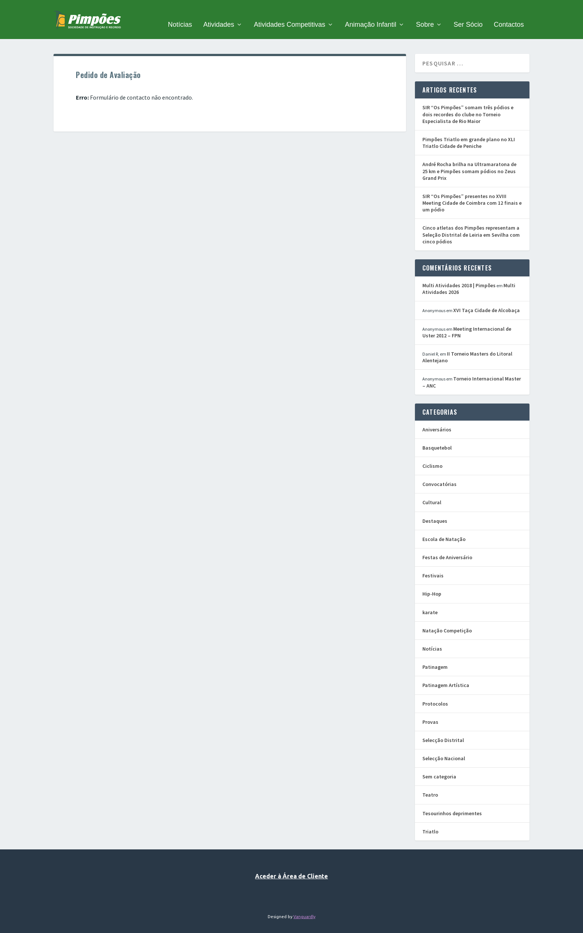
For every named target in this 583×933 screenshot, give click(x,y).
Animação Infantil (370, 15)
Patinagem (435, 657)
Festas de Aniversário (447, 548)
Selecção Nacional (443, 749)
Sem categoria (439, 767)
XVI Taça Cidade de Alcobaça (486, 301)
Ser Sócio (468, 15)
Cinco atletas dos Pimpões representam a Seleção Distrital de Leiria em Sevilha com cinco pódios (471, 225)
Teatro (430, 785)
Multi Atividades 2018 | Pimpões (459, 276)
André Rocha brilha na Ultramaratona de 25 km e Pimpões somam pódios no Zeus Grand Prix (469, 162)
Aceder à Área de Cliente (291, 867)
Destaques (434, 511)
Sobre (425, 15)
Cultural (431, 493)
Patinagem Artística (445, 676)
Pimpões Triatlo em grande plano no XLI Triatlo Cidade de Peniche (468, 133)
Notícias (180, 15)
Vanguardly (304, 907)
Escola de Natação (444, 529)
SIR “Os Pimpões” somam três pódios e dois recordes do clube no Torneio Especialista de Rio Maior (467, 105)
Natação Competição (447, 621)
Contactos (509, 15)
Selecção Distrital (443, 731)
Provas (430, 712)
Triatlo (430, 822)
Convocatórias (439, 475)
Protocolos (435, 694)
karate (430, 602)
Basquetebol (437, 438)
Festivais (433, 566)
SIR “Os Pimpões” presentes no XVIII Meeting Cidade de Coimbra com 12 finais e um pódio (472, 194)
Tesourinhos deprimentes (452, 803)
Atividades (218, 15)
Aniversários (436, 420)
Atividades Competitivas (289, 15)
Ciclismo (432, 456)
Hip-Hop (431, 584)
